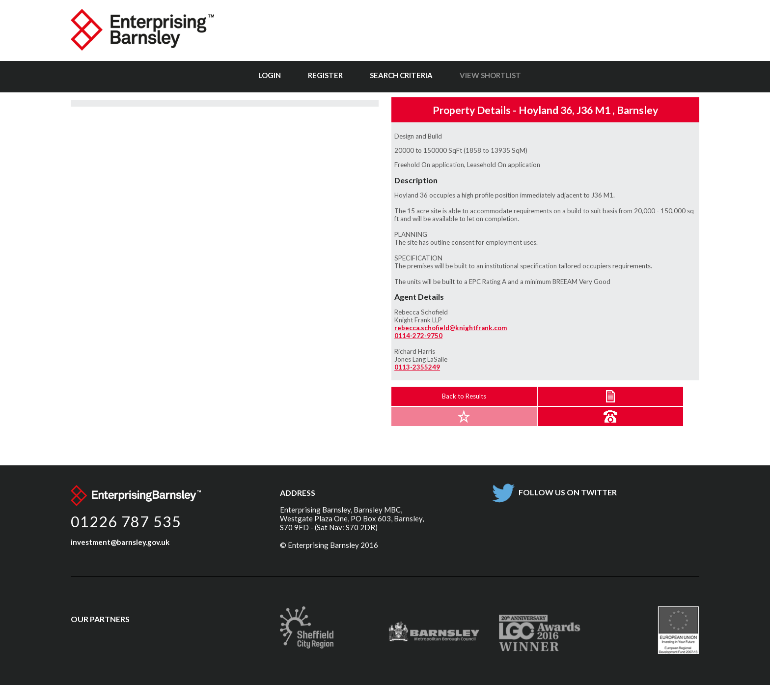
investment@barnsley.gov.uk (120, 542)
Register (325, 75)
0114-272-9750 (418, 336)
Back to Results (464, 396)
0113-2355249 (417, 367)
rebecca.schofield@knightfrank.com (450, 328)
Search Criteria (401, 75)
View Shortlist (490, 75)
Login (269, 75)
